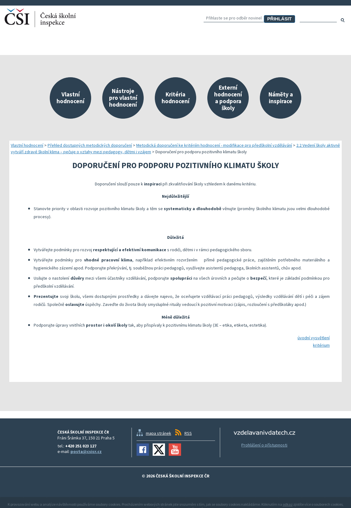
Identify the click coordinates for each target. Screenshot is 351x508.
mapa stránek (158, 433)
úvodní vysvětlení (314, 338)
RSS (188, 433)
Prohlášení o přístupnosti (264, 445)
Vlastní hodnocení (27, 145)
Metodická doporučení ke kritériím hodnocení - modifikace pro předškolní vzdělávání (214, 145)
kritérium (321, 345)
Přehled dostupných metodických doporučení (90, 145)
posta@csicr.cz (86, 451)
